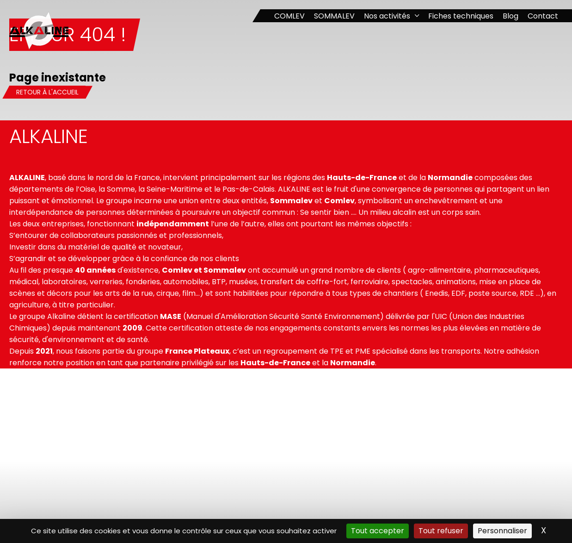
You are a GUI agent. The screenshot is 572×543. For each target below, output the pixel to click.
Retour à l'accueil (47, 92)
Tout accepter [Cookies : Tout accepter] (377, 530)
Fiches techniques (460, 16)
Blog (510, 16)
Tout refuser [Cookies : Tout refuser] (440, 530)
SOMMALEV (334, 16)
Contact (543, 16)
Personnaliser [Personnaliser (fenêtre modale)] (502, 530)
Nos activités (387, 16)
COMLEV (289, 16)
